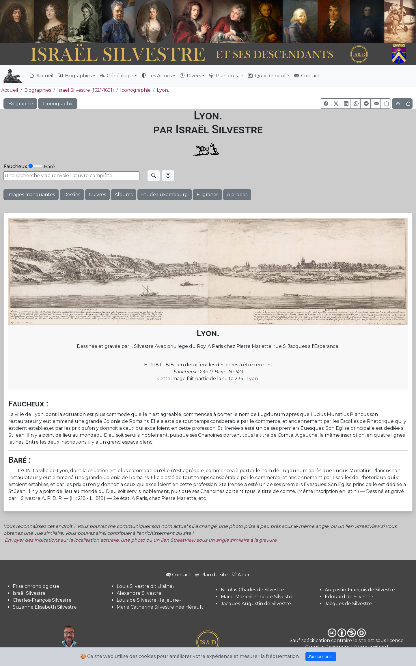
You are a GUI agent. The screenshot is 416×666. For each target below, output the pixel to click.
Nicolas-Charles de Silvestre (252, 589)
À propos (237, 194)
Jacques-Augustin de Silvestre (256, 603)
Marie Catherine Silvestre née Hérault (160, 607)
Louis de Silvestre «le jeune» (149, 600)
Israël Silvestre (29, 593)
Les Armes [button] (156, 75)
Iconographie (135, 90)
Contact (307, 75)
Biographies (37, 90)
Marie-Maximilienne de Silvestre (257, 596)
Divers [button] (190, 75)
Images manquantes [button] (31, 194)
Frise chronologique (36, 586)
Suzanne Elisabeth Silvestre (45, 607)
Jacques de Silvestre (348, 603)
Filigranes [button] (207, 194)
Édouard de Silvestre (349, 596)
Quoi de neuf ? (269, 75)
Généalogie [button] (116, 75)
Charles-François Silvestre (42, 600)
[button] (325, 103)
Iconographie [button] (58, 103)
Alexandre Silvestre (139, 593)
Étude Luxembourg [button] (164, 194)
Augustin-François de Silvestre (360, 589)
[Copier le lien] (385, 103)
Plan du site (226, 75)
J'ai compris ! (320, 656)
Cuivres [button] (97, 194)
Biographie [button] (20, 103)
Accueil (41, 75)
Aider (241, 574)
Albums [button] (124, 194)
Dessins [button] (72, 194)
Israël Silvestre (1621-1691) (85, 90)
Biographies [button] (75, 75)
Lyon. (163, 90)
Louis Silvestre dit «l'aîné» (146, 586)
